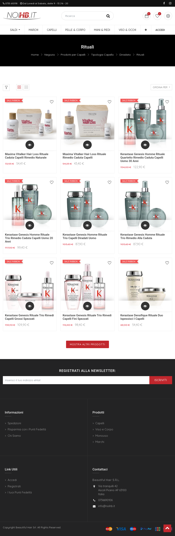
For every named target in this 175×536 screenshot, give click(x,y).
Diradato (125, 54)
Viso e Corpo (104, 429)
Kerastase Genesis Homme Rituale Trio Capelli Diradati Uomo (85, 236)
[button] (146, 30)
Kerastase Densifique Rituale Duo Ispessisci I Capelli (141, 317)
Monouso (101, 435)
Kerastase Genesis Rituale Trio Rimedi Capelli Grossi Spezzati (29, 317)
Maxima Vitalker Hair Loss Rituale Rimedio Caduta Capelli (84, 155)
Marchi (99, 442)
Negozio (49, 54)
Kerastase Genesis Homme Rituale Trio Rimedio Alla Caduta (142, 236)
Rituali (140, 54)
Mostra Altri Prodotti (87, 344)
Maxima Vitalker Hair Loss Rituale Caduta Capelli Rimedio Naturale (26, 155)
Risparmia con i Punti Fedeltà (27, 429)
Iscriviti (161, 380)
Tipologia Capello (102, 54)
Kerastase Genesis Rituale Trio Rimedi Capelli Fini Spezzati (87, 317)
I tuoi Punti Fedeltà (20, 492)
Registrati (14, 486)
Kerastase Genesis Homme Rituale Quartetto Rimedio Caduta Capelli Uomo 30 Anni (142, 157)
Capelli (99, 423)
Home (35, 54)
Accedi (12, 480)
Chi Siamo (14, 435)
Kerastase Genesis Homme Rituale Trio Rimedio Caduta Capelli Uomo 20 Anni (29, 238)
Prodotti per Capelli (73, 54)
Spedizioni (14, 423)
